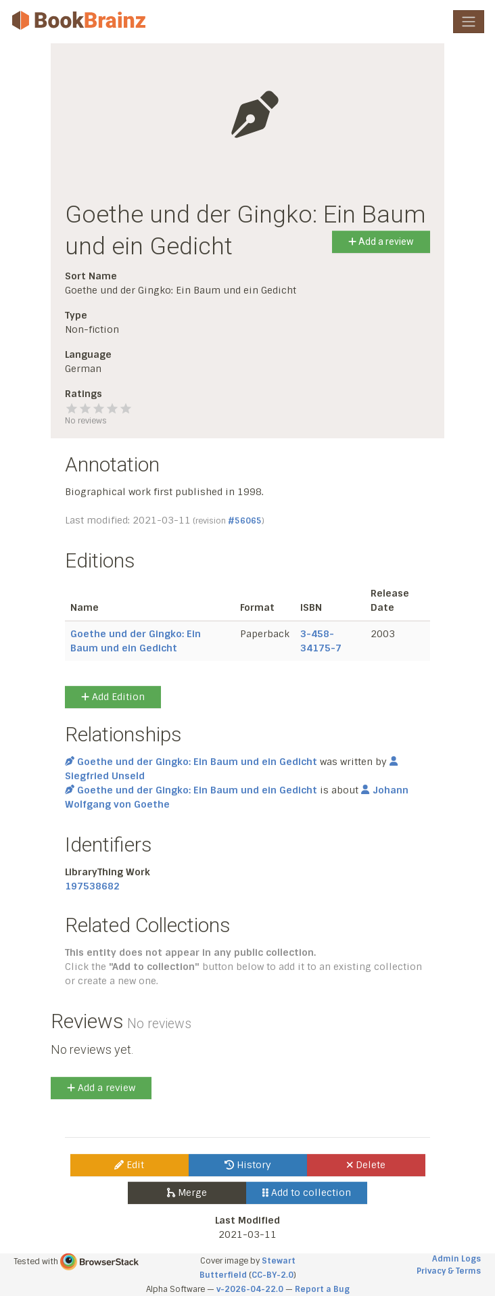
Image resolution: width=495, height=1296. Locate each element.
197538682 (92, 886)
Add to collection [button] (306, 1192)
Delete (366, 1165)
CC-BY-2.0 (272, 1275)
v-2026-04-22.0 (249, 1289)
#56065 (245, 520)
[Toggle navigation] (468, 21)
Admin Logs (456, 1258)
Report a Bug (322, 1289)
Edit (129, 1165)
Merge (187, 1192)
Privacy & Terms (449, 1271)
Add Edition (113, 697)
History (248, 1165)
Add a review (381, 241)
